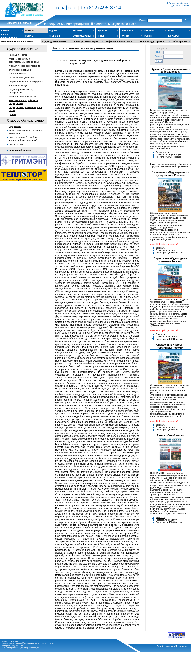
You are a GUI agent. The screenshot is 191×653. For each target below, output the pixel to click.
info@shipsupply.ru (31, 648)
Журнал (53, 30)
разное (12, 114)
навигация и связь (18, 55)
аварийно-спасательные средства (26, 81)
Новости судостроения (152, 41)
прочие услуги (16, 144)
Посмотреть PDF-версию (168, 157)
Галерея (125, 36)
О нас (171, 30)
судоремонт (15, 126)
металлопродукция (18, 85)
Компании (54, 36)
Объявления (127, 30)
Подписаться (162, 152)
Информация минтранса (119, 41)
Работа (29, 36)
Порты (100, 36)
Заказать (160, 248)
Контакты (173, 36)
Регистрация (161, 48)
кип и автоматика (17, 73)
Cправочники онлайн (19, 23)
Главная (5, 30)
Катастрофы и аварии (86, 41)
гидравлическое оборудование (24, 66)
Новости (29, 30)
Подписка (102, 30)
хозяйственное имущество (22, 96)
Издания (149, 30)
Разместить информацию (168, 154)
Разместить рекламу (166, 250)
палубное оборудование (21, 77)
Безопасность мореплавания (17, 41)
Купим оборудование (9, 35)
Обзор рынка (180, 41)
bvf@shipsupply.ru (15, 648)
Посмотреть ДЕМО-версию (169, 252)
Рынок (148, 36)
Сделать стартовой (179, 5)
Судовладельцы (82, 36)
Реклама (77, 30)
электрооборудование (20, 70)
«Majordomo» (180, 646)
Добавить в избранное (177, 3)
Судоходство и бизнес (54, 41)
